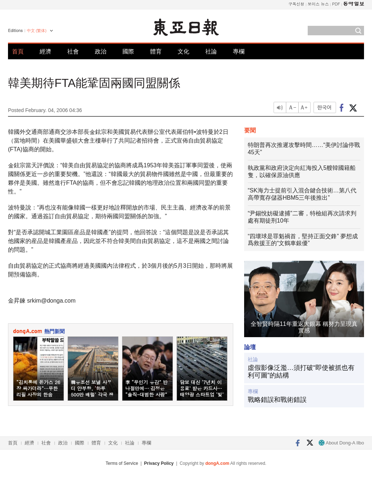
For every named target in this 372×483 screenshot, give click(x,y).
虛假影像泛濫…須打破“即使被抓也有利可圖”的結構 (301, 371)
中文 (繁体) (36, 30)
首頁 (18, 51)
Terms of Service (122, 463)
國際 (128, 51)
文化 (183, 51)
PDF (336, 4)
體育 (156, 51)
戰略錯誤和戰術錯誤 (277, 399)
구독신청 (296, 4)
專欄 (238, 51)
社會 (73, 51)
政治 (100, 51)
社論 (211, 51)
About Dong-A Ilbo (341, 443)
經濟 (45, 51)
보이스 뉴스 (318, 4)
